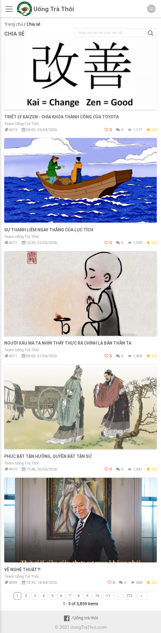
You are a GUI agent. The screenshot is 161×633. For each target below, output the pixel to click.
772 (129, 596)
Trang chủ (13, 24)
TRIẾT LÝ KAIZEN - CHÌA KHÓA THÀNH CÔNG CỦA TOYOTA (61, 117)
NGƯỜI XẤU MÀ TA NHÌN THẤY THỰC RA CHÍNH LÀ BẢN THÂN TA (67, 343)
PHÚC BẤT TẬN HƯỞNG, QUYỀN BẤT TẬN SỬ (48, 456)
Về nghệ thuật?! (22, 569)
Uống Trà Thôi (54, 9)
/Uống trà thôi (80, 617)
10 (97, 596)
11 (108, 596)
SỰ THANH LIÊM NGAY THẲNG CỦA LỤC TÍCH (48, 230)
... (118, 596)
